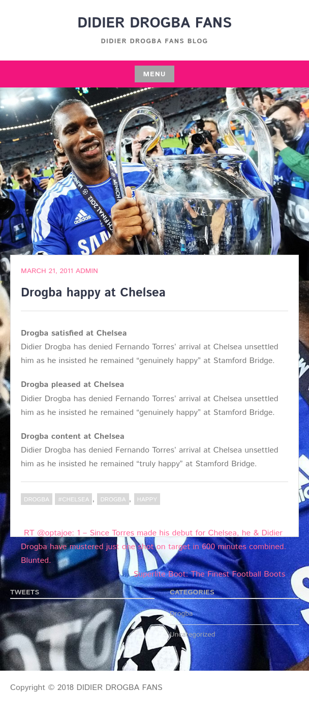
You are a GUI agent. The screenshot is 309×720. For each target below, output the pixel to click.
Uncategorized (192, 634)
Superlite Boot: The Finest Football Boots (209, 574)
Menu (154, 74)
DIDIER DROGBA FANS (154, 23)
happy (147, 499)
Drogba (36, 499)
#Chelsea (73, 499)
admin (87, 271)
